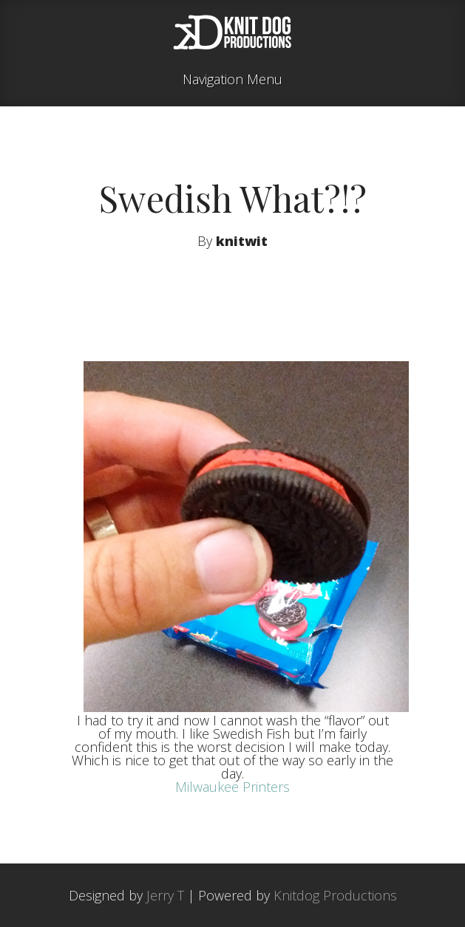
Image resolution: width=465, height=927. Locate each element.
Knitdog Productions (335, 895)
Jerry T (165, 895)
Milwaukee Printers (232, 787)
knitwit (242, 241)
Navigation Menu (232, 80)
